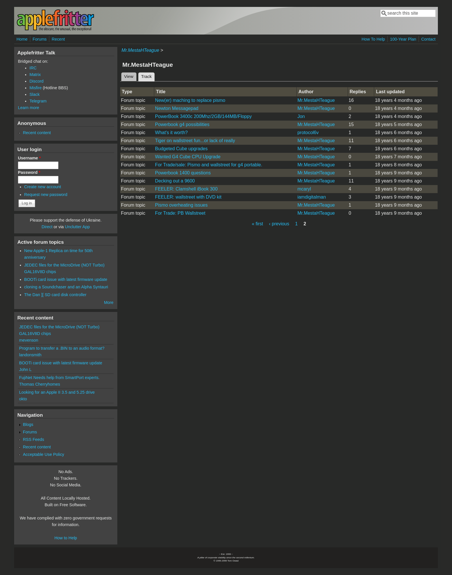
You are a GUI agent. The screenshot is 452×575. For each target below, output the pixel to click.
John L (25, 369)
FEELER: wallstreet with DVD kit (188, 197)
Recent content (37, 132)
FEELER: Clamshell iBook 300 (186, 188)
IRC (33, 68)
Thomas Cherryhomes (39, 384)
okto (23, 399)
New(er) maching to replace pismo (190, 100)
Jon (301, 116)
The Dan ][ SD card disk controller (55, 294)
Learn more (28, 107)
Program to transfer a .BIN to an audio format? (61, 348)
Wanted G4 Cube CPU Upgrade (188, 156)
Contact (428, 39)
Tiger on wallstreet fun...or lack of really (195, 140)
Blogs (28, 424)
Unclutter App (77, 226)
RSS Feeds (33, 439)
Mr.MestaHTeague (140, 50)
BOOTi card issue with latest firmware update (65, 279)
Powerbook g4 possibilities (182, 124)
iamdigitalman (311, 197)
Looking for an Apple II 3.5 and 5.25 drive (57, 392)
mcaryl (304, 188)
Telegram (37, 101)
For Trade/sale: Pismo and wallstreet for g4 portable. (208, 164)
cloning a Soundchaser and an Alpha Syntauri (66, 287)
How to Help (65, 538)
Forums (40, 39)
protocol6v (308, 132)
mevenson (28, 340)
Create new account (42, 186)
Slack (34, 94)
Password (29, 172)
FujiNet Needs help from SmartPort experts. (59, 377)
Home (21, 39)
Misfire (35, 87)
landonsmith (30, 355)
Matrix (35, 74)
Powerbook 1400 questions (183, 172)
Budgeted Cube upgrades (181, 148)
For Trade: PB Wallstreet (180, 213)
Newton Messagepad (176, 108)
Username (29, 158)
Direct (47, 226)
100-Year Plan (403, 39)
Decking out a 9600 (175, 180)
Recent (58, 39)
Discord (36, 81)
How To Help (373, 39)
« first (257, 223)
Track (148, 76)
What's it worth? (171, 132)
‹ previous (279, 223)
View (128, 76)
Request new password (45, 194)
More (109, 302)
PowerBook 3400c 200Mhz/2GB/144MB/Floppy (203, 116)
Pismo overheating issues (181, 205)
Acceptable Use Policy (43, 454)
